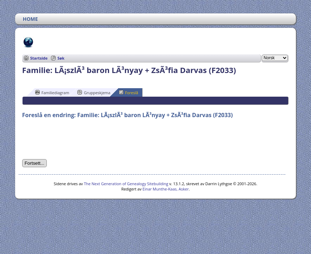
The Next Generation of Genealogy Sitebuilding (126, 183)
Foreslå (128, 92)
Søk (60, 58)
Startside (39, 58)
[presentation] (75, 139)
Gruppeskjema (93, 92)
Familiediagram (52, 92)
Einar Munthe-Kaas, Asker (165, 189)
